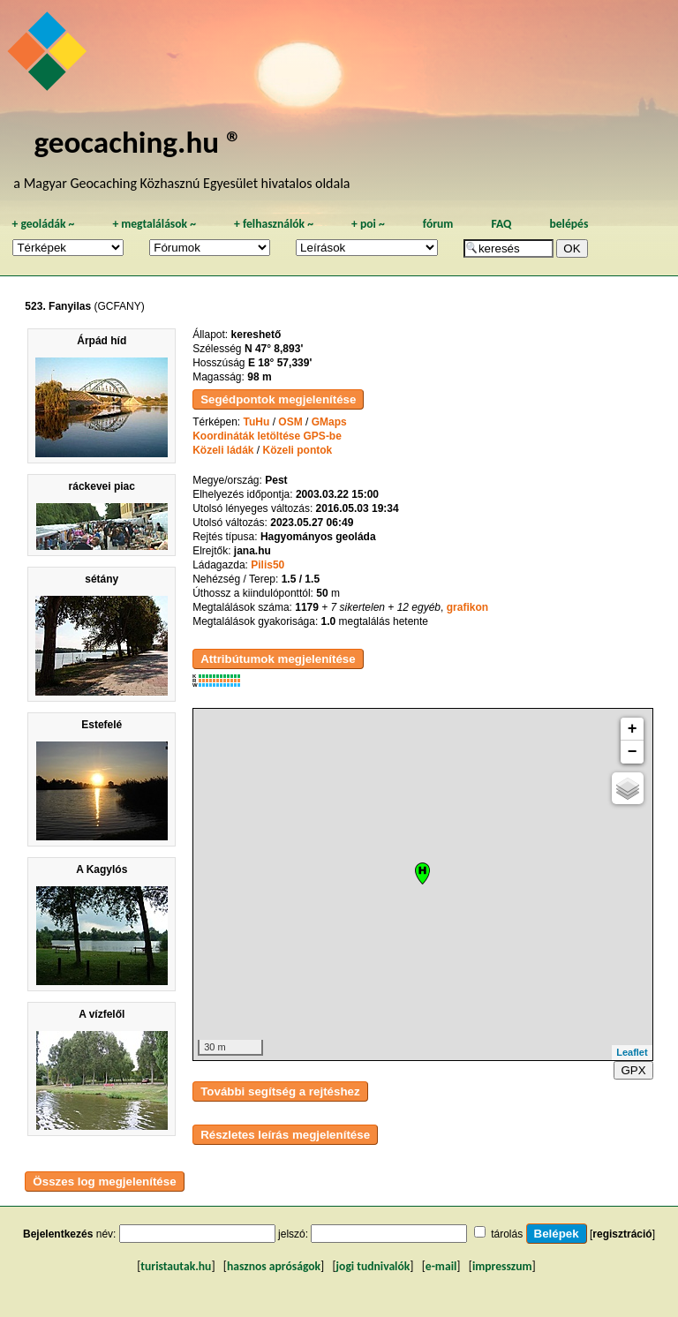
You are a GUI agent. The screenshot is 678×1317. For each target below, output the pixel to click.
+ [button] (632, 729)
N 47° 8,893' (274, 348)
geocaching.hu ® (138, 142)
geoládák (42, 223)
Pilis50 (267, 565)
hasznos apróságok (273, 1266)
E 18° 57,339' (280, 363)
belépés (568, 223)
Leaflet (631, 1052)
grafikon (467, 607)
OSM (290, 422)
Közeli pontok (298, 450)
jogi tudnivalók (373, 1266)
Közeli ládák (222, 450)
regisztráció (622, 1234)
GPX (633, 1070)
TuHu (257, 422)
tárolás (507, 1234)
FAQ (501, 223)
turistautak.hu (175, 1266)
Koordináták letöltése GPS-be (267, 436)
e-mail (441, 1266)
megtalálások (154, 223)
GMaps (329, 422)
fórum (438, 223)
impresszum (502, 1266)
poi (368, 223)
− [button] (632, 752)
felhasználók (274, 223)
